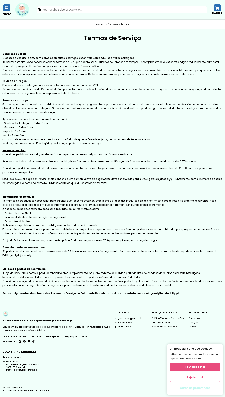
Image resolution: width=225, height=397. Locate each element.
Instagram (194, 322)
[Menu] (7, 9)
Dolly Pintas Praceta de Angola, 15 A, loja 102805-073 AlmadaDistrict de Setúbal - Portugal (21, 365)
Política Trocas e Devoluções (168, 318)
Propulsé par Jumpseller (37, 390)
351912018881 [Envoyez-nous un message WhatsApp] (123, 326)
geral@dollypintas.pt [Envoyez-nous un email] (127, 318)
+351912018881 (12, 357)
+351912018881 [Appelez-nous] (123, 322)
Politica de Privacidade (164, 326)
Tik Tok (192, 326)
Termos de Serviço (162, 322)
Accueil (100, 24)
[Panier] (217, 10)
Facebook (194, 318)
